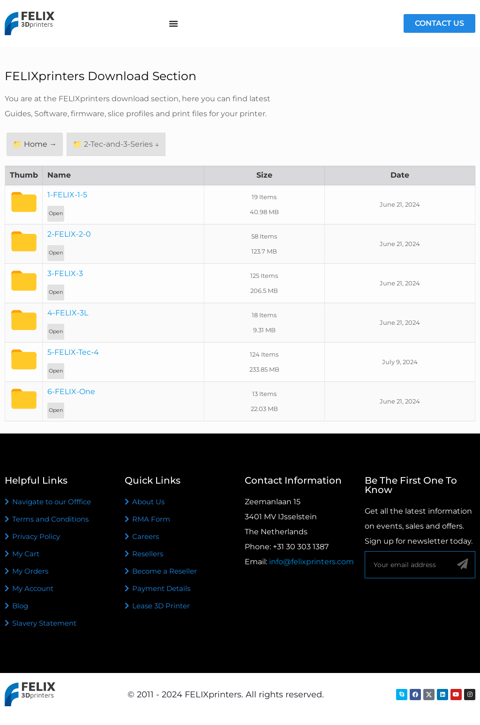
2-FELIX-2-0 (69, 234)
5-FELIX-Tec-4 (73, 352)
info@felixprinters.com (311, 561)
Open (56, 213)
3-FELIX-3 (65, 273)
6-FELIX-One (71, 391)
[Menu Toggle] (173, 23)
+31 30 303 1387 (301, 546)
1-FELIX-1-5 (67, 194)
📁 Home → (35, 144)
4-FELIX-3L (67, 312)
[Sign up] (462, 564)
